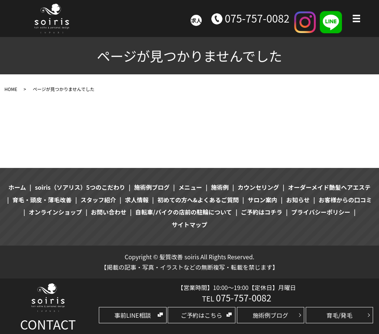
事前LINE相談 (132, 315)
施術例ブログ (270, 315)
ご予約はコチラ (261, 212)
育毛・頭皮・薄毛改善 (42, 199)
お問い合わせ (109, 212)
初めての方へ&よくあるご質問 (198, 199)
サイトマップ (189, 224)
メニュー (190, 187)
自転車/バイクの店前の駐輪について (183, 212)
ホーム (17, 187)
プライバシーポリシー (321, 212)
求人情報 (136, 199)
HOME (10, 89)
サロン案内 (262, 199)
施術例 (220, 187)
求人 (196, 20)
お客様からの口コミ (345, 199)
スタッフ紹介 (98, 199)
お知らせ (298, 199)
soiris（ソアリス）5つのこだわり (80, 187)
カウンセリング (258, 187)
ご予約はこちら (201, 315)
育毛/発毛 (339, 315)
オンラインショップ (55, 212)
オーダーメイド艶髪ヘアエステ (329, 187)
